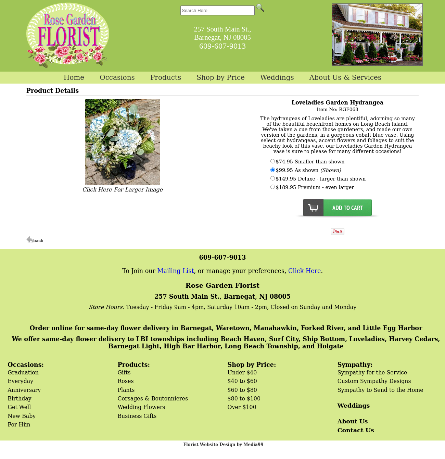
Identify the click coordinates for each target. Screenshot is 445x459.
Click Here (304, 271)
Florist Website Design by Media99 (223, 444)
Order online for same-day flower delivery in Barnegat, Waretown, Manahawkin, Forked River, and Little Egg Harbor (226, 328)
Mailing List (175, 271)
